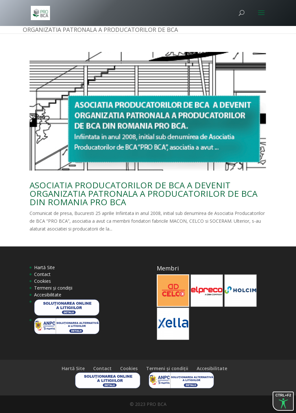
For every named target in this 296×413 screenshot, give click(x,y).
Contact (42, 274)
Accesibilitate (47, 295)
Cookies (42, 281)
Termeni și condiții (53, 288)
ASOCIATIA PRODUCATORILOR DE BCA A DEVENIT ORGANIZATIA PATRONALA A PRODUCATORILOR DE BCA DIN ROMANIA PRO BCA (143, 193)
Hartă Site (44, 267)
